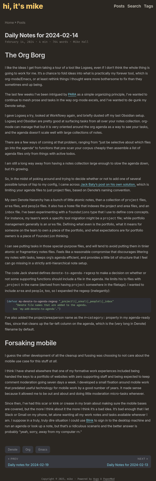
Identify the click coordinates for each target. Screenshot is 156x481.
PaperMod (109, 475)
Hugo (96, 475)
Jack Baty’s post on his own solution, (108, 184)
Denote (12, 445)
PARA (72, 94)
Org (27, 445)
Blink (89, 416)
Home (9, 22)
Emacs (42, 445)
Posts (21, 22)
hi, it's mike (23, 6)
